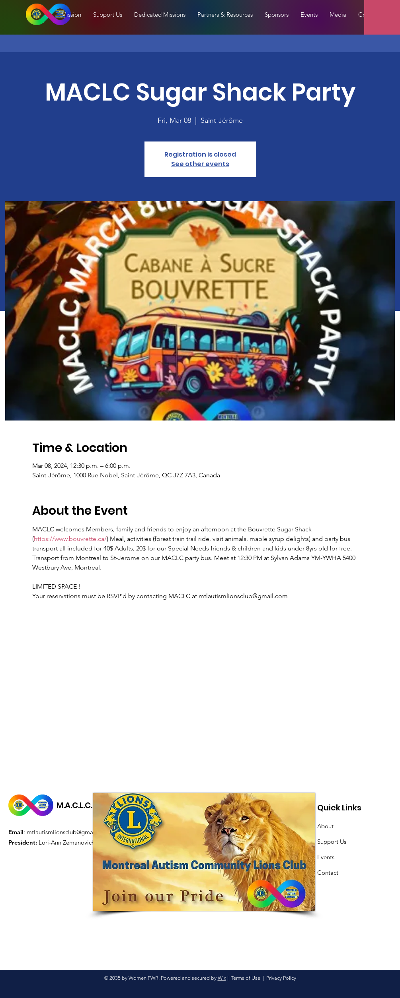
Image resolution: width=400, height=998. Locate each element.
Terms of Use (245, 978)
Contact (327, 872)
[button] (338, 15)
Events (325, 857)
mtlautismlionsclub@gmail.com (68, 832)
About (325, 826)
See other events (200, 164)
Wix (222, 978)
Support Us (331, 841)
